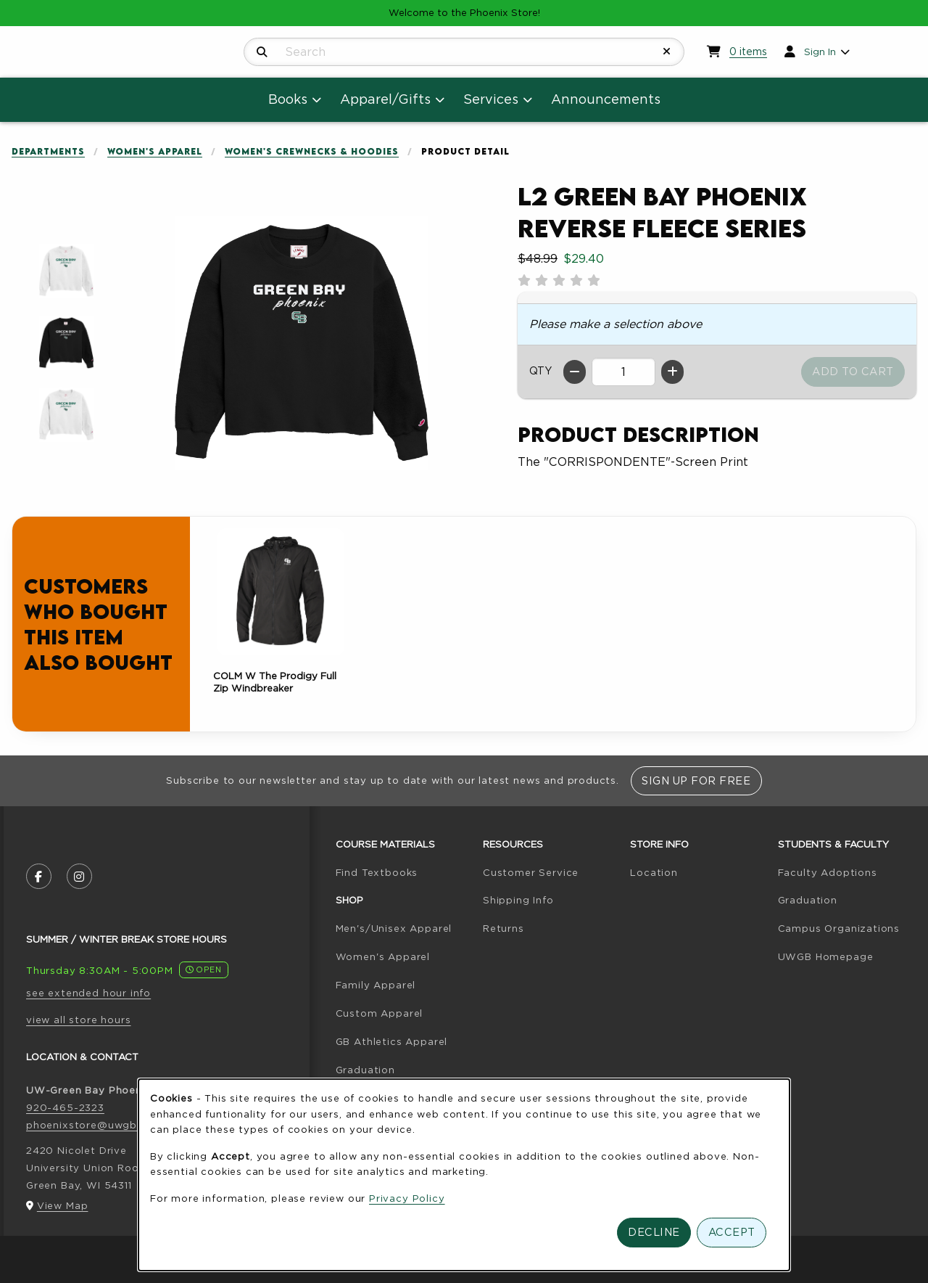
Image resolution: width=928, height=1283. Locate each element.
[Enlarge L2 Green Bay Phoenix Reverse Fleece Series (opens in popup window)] (301, 343)
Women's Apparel (154, 151)
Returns (503, 928)
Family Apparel (376, 985)
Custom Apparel (379, 1013)
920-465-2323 (65, 1107)
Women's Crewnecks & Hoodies (312, 151)
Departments (48, 151)
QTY (540, 371)
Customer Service (531, 872)
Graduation (365, 1069)
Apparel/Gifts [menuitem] (385, 99)
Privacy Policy (407, 1198)
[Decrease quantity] (574, 372)
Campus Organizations (839, 928)
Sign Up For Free (696, 780)
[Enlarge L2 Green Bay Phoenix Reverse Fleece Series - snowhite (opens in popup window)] (66, 415)
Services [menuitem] (490, 99)
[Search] (262, 52)
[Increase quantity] (672, 372)
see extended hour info (88, 993)
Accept (731, 1232)
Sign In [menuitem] (820, 51)
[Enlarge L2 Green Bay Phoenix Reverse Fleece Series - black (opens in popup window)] (66, 343)
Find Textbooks (377, 872)
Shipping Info (518, 900)
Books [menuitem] (287, 99)
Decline (654, 1232)
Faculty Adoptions (827, 872)
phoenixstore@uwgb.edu (93, 1125)
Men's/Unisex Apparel (394, 928)
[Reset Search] (667, 51)
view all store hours (78, 1019)
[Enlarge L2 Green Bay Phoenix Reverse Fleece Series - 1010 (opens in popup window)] (66, 271)
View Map (62, 1205)
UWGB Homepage (826, 956)
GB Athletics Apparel (392, 1041)
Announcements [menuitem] (605, 99)
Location (654, 872)
